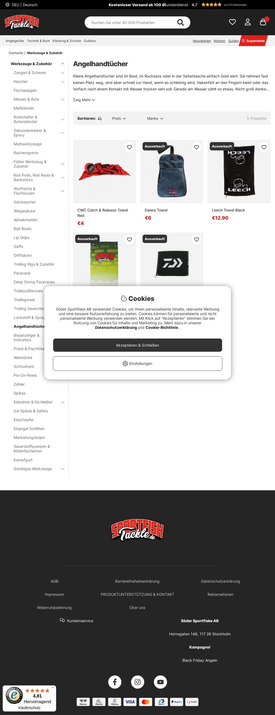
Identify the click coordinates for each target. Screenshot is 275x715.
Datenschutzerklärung (116, 327)
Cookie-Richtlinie (162, 327)
